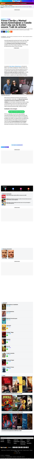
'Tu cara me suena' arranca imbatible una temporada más (13, 3)
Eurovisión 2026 (23, 442)
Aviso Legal (8, 450)
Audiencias (16, 439)
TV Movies (9, 442)
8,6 (7, 363)
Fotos (21, 439)
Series (8, 439)
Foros (28, 441)
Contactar (15, 451)
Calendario (9, 440)
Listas (8, 441)
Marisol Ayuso (18, 66)
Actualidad (10, 5)
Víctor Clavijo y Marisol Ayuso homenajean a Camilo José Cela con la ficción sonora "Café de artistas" (16, 7)
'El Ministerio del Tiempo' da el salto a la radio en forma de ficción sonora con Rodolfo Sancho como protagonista (18, 199)
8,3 (7, 335)
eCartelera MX (18, 456)
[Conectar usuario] (33, 1)
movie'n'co (23, 456)
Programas (22, 441)
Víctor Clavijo (11, 66)
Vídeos (15, 443)
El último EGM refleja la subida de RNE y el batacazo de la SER (16, 195)
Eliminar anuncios (17, 9)
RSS (18, 451)
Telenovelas (22, 443)
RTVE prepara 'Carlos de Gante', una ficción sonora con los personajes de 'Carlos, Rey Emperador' (18, 203)
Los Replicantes (7, 455)
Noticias (6, 5)
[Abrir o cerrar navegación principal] (1, 1)
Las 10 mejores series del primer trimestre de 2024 (12, 393)
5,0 (7, 328)
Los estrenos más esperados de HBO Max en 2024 (12, 430)
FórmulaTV (2, 5)
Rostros (28, 439)
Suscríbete (29, 443)
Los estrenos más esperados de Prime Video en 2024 (12, 412)
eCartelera (14, 456)
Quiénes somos (3, 450)
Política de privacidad (13, 450)
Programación (17, 441)
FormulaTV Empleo (9, 456)
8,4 (7, 349)
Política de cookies (20, 450)
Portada (2, 439)
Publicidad (30, 450)
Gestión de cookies (26, 450)
